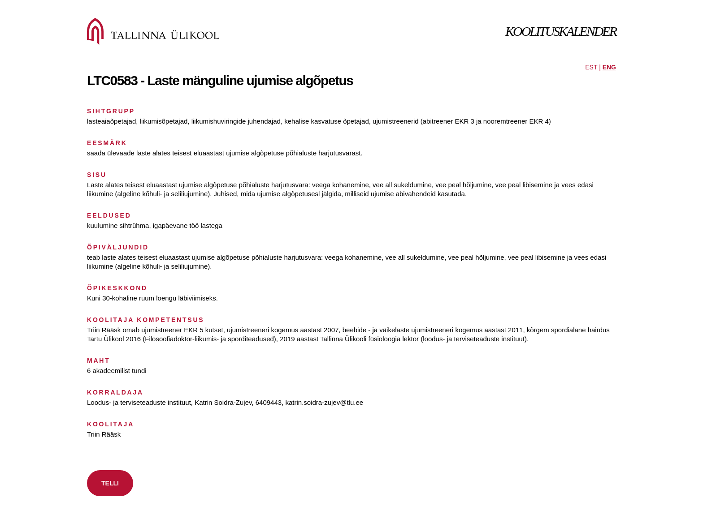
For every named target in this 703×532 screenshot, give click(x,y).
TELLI (110, 483)
